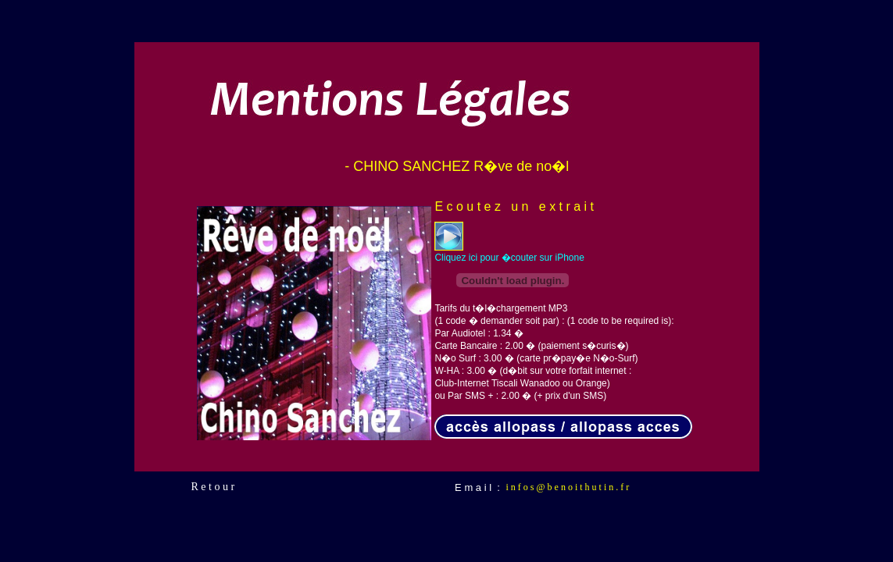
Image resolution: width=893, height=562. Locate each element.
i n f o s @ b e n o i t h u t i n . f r (568, 487)
